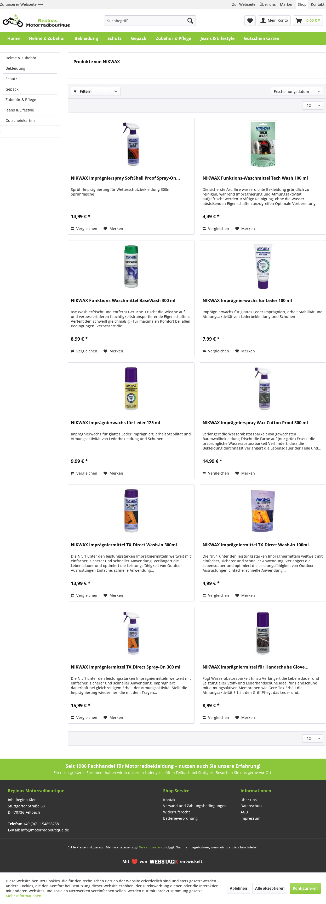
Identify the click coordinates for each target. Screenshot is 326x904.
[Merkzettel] (250, 20)
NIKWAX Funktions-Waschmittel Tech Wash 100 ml (255, 178)
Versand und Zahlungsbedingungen (195, 805)
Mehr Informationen (23, 895)
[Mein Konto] (274, 20)
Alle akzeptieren (269, 888)
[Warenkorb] (308, 20)
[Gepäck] (138, 38)
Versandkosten (150, 847)
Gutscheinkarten (20, 120)
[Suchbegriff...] (150, 20)
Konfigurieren (305, 888)
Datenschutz (251, 805)
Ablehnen (238, 888)
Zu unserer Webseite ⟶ (21, 4)
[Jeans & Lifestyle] (217, 38)
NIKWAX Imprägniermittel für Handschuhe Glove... (255, 667)
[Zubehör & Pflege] (173, 38)
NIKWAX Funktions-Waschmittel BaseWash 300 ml (123, 300)
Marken (287, 4)
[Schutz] (114, 38)
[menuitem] (150, 20)
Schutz (11, 78)
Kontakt (317, 4)
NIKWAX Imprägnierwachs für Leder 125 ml (115, 423)
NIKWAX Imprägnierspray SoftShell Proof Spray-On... (125, 178)
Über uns (268, 4)
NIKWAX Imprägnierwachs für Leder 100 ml (247, 300)
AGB (244, 812)
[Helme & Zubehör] (47, 38)
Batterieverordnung (180, 818)
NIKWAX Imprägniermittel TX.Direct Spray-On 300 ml (125, 667)
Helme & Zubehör (20, 57)
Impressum (250, 818)
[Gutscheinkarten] (261, 38)
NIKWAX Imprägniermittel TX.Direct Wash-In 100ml (256, 545)
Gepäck (12, 89)
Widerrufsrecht (176, 812)
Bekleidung (15, 68)
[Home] (13, 38)
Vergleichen (84, 228)
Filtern (82, 91)
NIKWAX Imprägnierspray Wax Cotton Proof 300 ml (255, 423)
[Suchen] (190, 20)
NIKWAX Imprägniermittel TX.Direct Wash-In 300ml (124, 545)
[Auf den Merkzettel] (113, 229)
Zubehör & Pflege (20, 99)
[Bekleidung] (86, 38)
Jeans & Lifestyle (19, 110)
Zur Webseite (243, 4)
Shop (302, 4)
